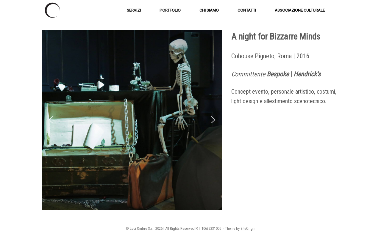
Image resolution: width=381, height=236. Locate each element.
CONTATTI (247, 10)
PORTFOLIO (170, 10)
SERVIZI (134, 10)
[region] (132, 120)
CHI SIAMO (209, 10)
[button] (51, 120)
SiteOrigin (248, 228)
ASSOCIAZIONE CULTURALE (300, 10)
